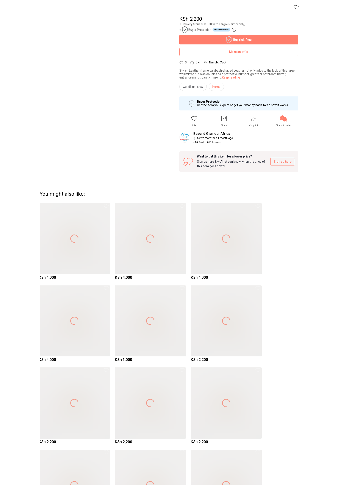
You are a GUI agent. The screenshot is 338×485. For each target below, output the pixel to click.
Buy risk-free (238, 39)
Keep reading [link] (231, 77)
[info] (194, 88)
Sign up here (283, 161)
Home (216, 86)
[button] (194, 121)
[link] (283, 121)
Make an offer (239, 52)
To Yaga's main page (169, 476)
